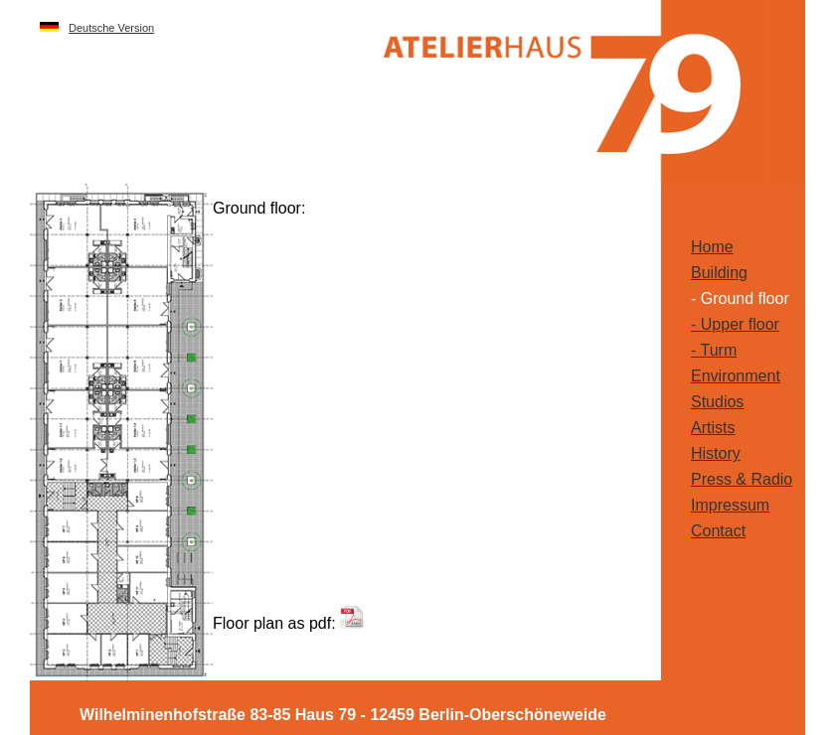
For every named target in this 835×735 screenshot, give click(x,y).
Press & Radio (741, 479)
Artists (713, 427)
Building (719, 272)
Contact (718, 530)
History (716, 453)
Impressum (730, 505)
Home (712, 246)
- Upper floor (735, 324)
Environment (735, 376)
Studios (717, 401)
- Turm (714, 350)
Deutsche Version (111, 28)
